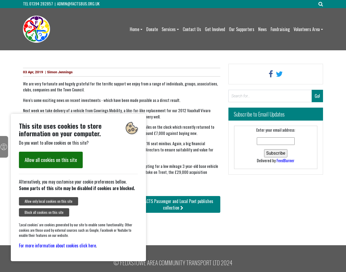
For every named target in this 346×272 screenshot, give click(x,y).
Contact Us (192, 29)
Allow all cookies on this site (51, 160)
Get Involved (215, 29)
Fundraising (280, 29)
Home (134, 29)
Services (169, 29)
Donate (152, 29)
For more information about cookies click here (57, 245)
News (262, 29)
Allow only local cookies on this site (48, 201)
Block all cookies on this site (44, 212)
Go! (317, 96)
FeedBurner (285, 160)
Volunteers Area (307, 29)
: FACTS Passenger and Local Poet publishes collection (173, 204)
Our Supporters (241, 29)
